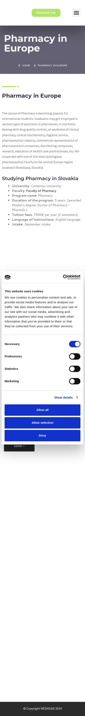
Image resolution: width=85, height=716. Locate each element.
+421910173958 (42, 491)
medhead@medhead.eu (42, 485)
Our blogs (42, 665)
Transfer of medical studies (42, 594)
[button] (76, 13)
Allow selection (42, 422)
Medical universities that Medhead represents (42, 564)
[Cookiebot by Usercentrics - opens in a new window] (62, 277)
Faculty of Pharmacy (41, 190)
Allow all (43, 410)
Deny (42, 435)
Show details (63, 397)
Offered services (42, 659)
